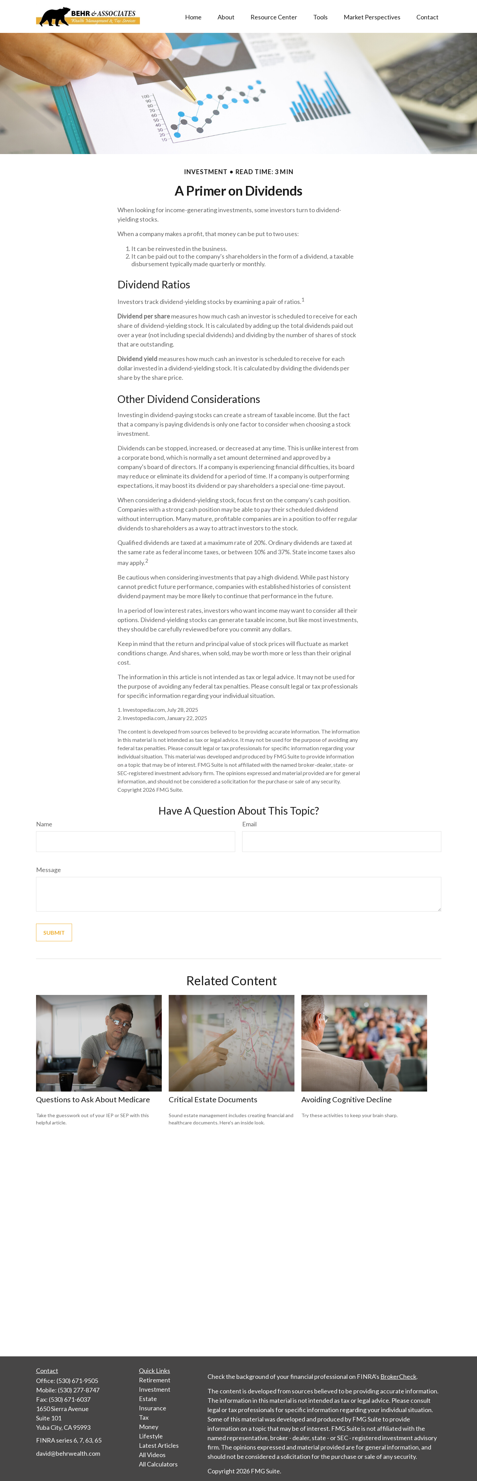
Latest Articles (159, 1445)
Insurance (152, 1408)
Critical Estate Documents (213, 1099)
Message (48, 869)
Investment (154, 1389)
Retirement (154, 1380)
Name (44, 824)
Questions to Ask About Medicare (93, 1099)
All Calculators (158, 1464)
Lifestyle (151, 1436)
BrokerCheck (398, 1376)
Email (249, 824)
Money (148, 1426)
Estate (148, 1398)
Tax (144, 1417)
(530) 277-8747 (78, 1390)
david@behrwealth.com (68, 1453)
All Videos (152, 1454)
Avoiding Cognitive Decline (346, 1099)
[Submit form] (54, 932)
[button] (193, 16)
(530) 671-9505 (77, 1380)
